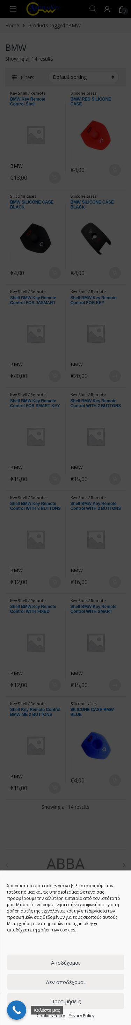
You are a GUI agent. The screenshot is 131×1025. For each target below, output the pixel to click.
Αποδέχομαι (65, 962)
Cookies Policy (51, 1016)
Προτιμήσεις (65, 1001)
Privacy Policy (81, 1016)
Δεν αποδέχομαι (65, 981)
